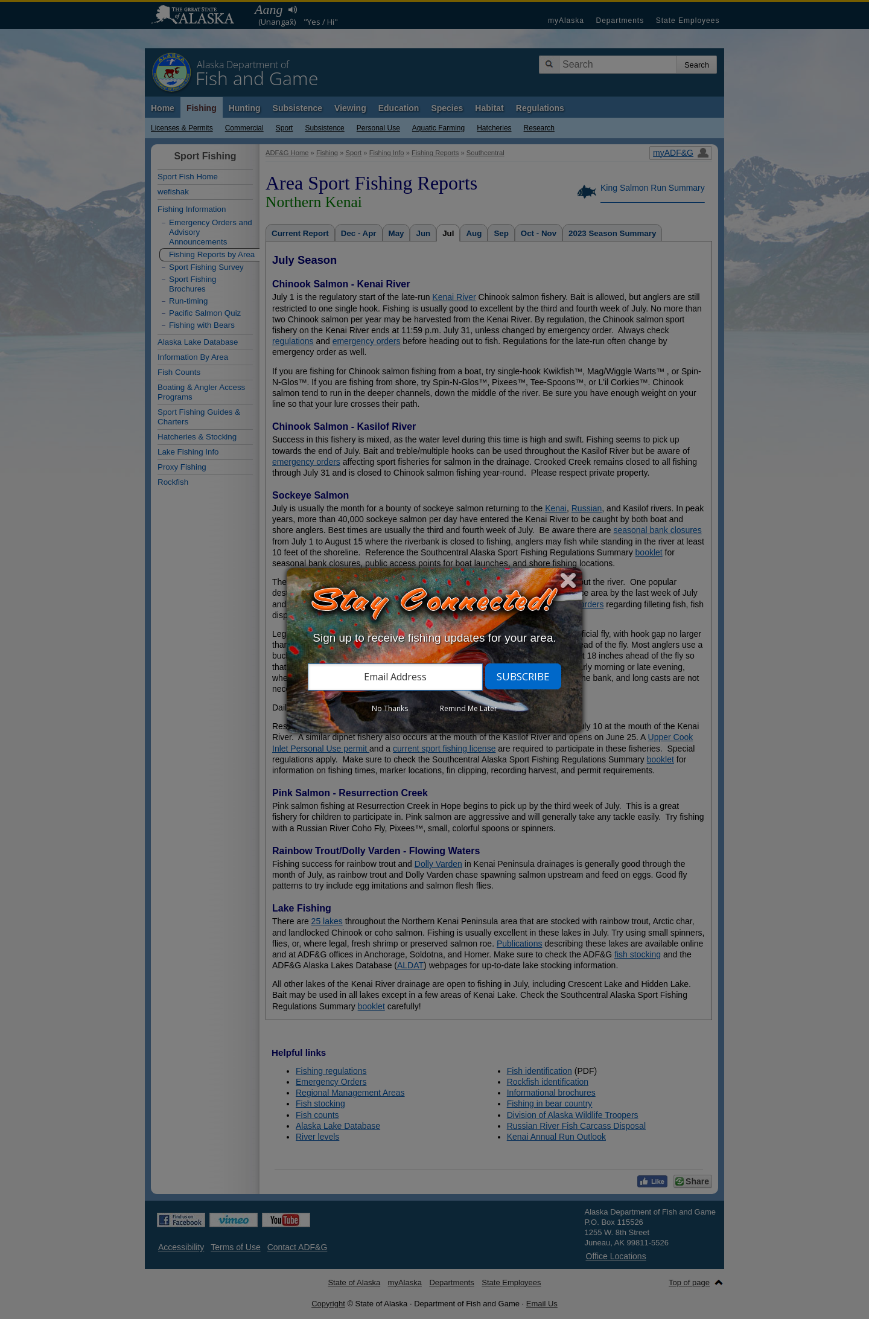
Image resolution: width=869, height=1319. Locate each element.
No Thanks (390, 708)
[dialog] (434, 650)
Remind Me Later (468, 708)
